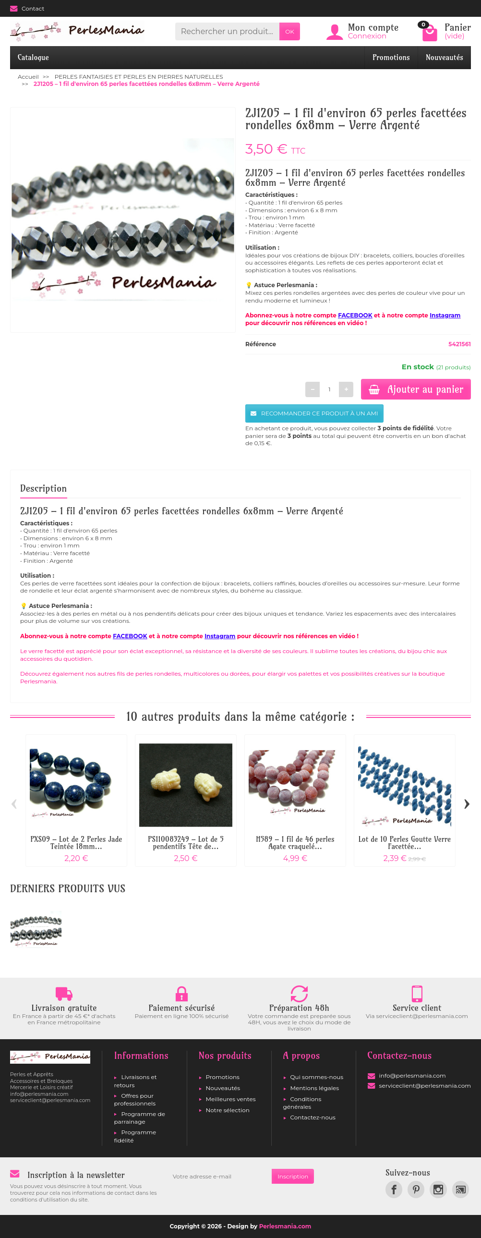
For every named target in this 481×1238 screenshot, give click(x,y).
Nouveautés (444, 57)
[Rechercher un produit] (227, 31)
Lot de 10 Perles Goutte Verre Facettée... (405, 843)
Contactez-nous (313, 1117)
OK (289, 31)
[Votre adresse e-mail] (219, 1176)
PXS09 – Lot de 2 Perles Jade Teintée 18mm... (76, 843)
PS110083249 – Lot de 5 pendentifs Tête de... (185, 843)
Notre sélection (228, 1110)
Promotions (391, 57)
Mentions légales (314, 1088)
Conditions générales (302, 1102)
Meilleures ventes (231, 1099)
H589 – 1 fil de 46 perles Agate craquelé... (295, 843)
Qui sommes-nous (317, 1076)
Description (43, 488)
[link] (393, 1189)
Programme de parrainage (139, 1117)
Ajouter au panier (416, 389)
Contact (27, 8)
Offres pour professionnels (135, 1099)
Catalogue (33, 57)
